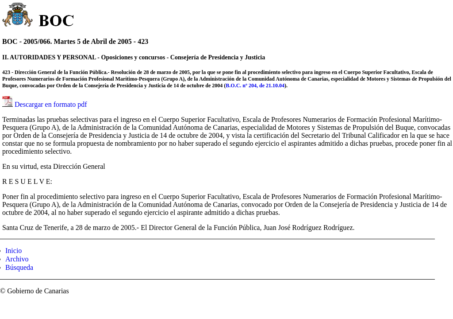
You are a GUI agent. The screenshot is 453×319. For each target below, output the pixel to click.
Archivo (16, 259)
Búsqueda (19, 267)
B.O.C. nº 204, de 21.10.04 (255, 85)
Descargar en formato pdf (51, 104)
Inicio (13, 250)
